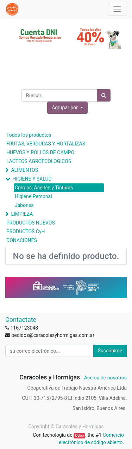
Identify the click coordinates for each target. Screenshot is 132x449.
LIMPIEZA (22, 214)
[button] (67, 108)
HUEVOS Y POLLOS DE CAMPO (40, 152)
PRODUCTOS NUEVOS (30, 223)
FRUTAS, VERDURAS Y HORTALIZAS (45, 144)
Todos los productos (28, 135)
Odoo (79, 435)
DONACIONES (21, 240)
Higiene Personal (33, 196)
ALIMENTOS (24, 170)
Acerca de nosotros (105, 377)
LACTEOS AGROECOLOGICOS (38, 161)
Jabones (24, 205)
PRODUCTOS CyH (25, 231)
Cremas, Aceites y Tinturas (44, 187)
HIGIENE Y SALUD (31, 179)
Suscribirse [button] (110, 350)
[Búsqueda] (104, 95)
